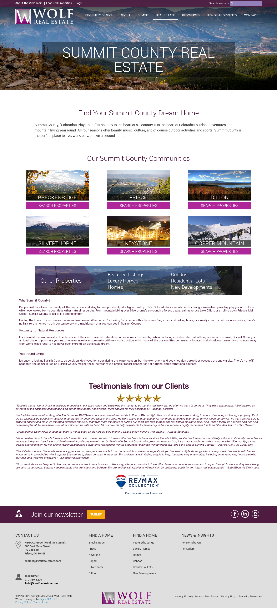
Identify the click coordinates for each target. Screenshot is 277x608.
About (125, 15)
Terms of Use (40, 602)
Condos (137, 561)
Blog (232, 597)
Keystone (94, 555)
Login (79, 3)
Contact (251, 15)
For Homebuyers (191, 542)
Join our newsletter (49, 514)
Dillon (92, 573)
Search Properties (57, 205)
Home (178, 597)
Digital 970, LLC (48, 599)
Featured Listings (143, 542)
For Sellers (188, 548)
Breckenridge (96, 542)
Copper (93, 561)
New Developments (222, 15)
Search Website (219, 3)
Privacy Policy (23, 602)
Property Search (99, 15)
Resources (191, 15)
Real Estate (165, 15)
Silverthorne (96, 567)
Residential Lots (143, 567)
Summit (143, 15)
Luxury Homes (141, 548)
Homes (137, 555)
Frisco (92, 548)
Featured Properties (59, 3)
